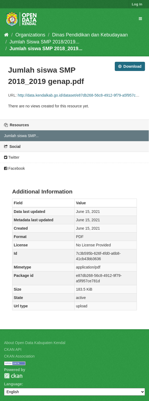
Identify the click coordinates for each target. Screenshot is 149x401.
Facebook (14, 168)
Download (129, 66)
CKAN (13, 376)
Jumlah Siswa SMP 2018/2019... (44, 42)
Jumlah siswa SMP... (21, 136)
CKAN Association (19, 356)
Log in (137, 4)
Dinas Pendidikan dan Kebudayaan (90, 35)
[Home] (6, 35)
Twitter (11, 157)
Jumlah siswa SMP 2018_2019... (45, 48)
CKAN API (13, 349)
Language (13, 384)
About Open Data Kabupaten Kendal (34, 343)
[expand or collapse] (140, 18)
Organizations (30, 35)
